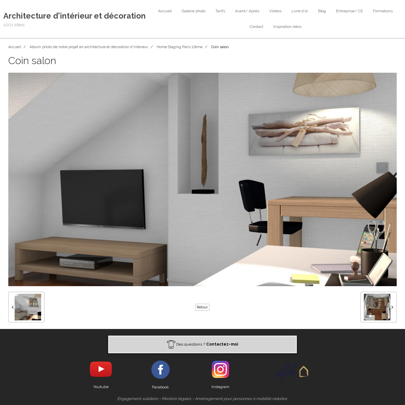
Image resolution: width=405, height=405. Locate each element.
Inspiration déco (287, 26)
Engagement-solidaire (137, 398)
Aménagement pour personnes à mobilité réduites (241, 398)
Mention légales (176, 398)
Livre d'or (299, 11)
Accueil (165, 11)
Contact (256, 26)
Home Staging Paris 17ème (179, 47)
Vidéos (275, 11)
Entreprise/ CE (349, 11)
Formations (383, 11)
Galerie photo (193, 11)
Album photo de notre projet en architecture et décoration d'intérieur (89, 47)
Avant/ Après (247, 11)
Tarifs (220, 11)
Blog (322, 11)
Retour (202, 307)
